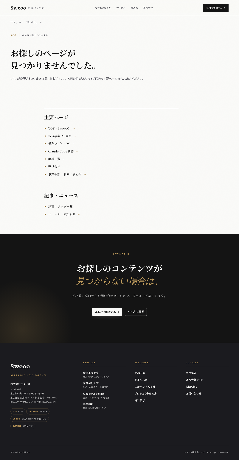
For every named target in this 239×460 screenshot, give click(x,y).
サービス (120, 8)
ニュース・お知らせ (61, 214)
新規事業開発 (104, 374)
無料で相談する (107, 311)
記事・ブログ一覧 (60, 206)
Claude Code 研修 (61, 151)
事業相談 (104, 406)
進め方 (134, 8)
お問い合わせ (193, 393)
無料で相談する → (216, 7)
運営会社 (148, 8)
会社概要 (191, 373)
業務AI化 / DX (104, 385)
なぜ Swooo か (103, 8)
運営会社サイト (194, 379)
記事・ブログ (141, 379)
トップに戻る (135, 311)
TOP (12, 22)
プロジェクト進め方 (146, 393)
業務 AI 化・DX (59, 143)
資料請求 (140, 400)
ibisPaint (191, 386)
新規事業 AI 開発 (60, 136)
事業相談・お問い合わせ (65, 174)
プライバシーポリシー (20, 452)
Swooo (27, 8)
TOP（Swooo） (59, 128)
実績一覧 (54, 159)
